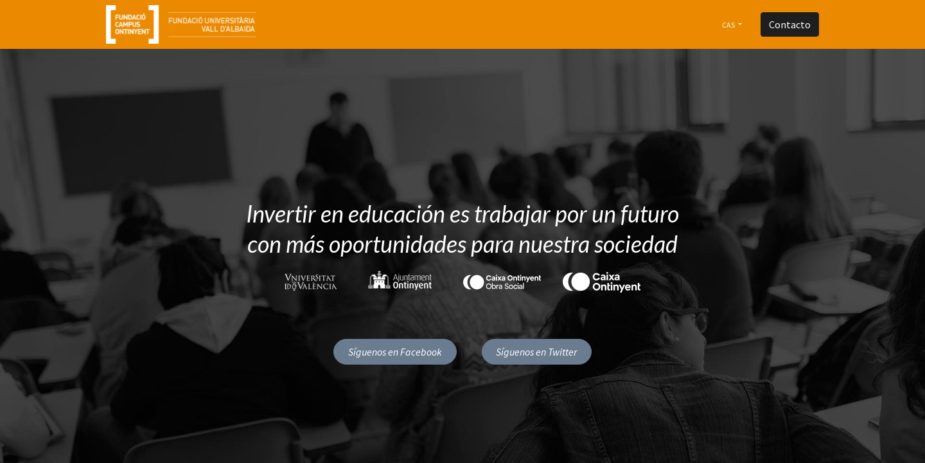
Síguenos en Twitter (536, 351)
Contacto (790, 24)
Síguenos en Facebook (395, 351)
